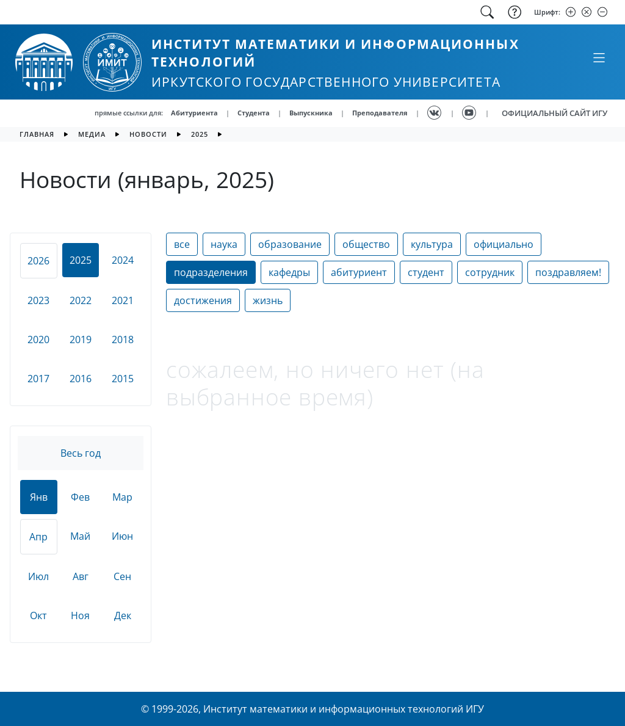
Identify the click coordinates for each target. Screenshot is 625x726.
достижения (203, 300)
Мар (122, 497)
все (182, 244)
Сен (122, 576)
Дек (122, 615)
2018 (123, 339)
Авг (81, 576)
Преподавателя (380, 112)
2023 (38, 300)
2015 (123, 378)
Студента (253, 112)
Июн (122, 536)
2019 (81, 339)
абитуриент (359, 272)
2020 (38, 339)
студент (426, 272)
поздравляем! (568, 272)
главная (37, 134)
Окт (38, 615)
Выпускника (311, 112)
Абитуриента (194, 112)
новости (148, 134)
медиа (92, 134)
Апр (38, 536)
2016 (81, 378)
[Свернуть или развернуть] (598, 57)
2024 (123, 260)
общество (366, 244)
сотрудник (490, 272)
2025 (199, 134)
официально (503, 244)
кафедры (289, 272)
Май (80, 536)
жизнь (268, 300)
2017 (38, 378)
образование (290, 244)
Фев (80, 497)
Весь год (80, 453)
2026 (38, 260)
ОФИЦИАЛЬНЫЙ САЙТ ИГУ (554, 112)
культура (432, 244)
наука (224, 244)
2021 (123, 300)
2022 (81, 300)
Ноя (80, 615)
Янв (39, 497)
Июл (38, 576)
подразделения (211, 272)
